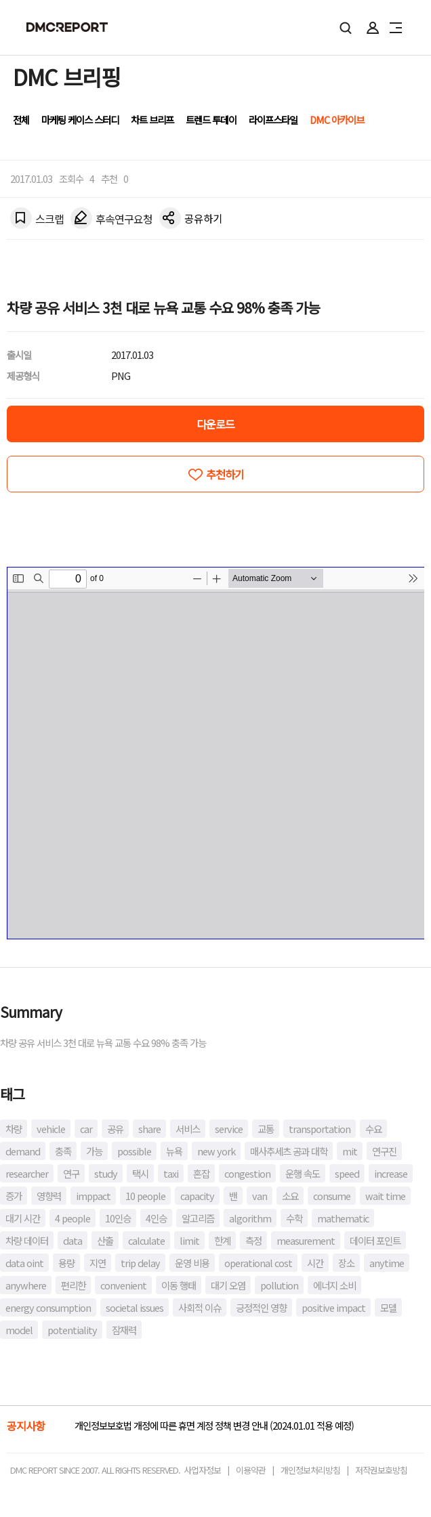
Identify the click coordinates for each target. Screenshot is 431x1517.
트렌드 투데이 (211, 119)
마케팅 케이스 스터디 (80, 119)
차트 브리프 (152, 119)
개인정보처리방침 (310, 1469)
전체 (21, 119)
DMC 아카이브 (337, 119)
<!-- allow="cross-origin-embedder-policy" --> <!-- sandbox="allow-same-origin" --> (216, 753)
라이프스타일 (273, 119)
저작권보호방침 (381, 1469)
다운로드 (215, 424)
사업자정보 (202, 1469)
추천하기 (225, 474)
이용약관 (251, 1469)
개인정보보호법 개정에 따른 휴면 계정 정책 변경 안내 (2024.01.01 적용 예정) (214, 1425)
